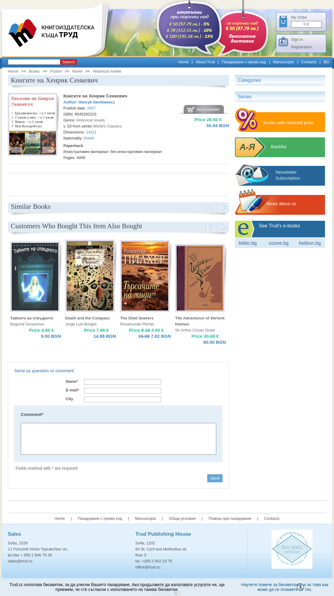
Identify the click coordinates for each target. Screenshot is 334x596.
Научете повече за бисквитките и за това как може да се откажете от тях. (284, 587)
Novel (77, 71)
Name (72, 381)
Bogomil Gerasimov (27, 324)
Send (215, 478)
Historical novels (107, 71)
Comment (32, 414)
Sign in (297, 39)
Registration (301, 47)
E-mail (72, 390)
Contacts (309, 62)
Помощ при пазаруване (230, 518)
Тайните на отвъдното (31, 318)
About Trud (205, 62)
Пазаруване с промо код (244, 62)
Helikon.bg (310, 243)
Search (68, 62)
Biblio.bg (248, 243)
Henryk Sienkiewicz (97, 102)
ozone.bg (279, 243)
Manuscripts (283, 62)
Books (34, 71)
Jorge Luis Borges (81, 324)
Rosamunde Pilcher (137, 324)
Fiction (56, 71)
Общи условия (182, 518)
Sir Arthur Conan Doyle (195, 330)
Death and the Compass (87, 318)
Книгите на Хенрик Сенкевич (95, 95)
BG (326, 62)
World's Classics (107, 126)
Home (183, 62)
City (69, 399)
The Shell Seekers (136, 318)
